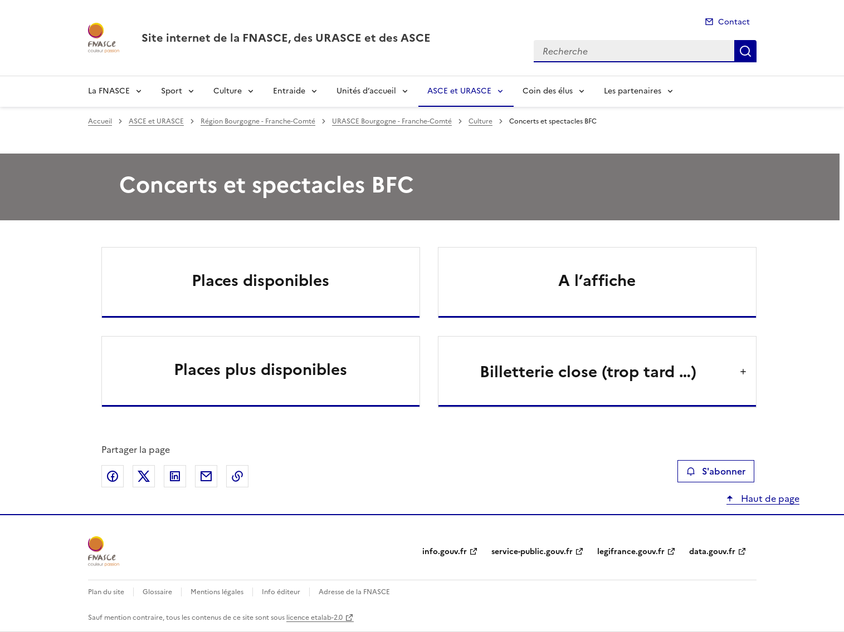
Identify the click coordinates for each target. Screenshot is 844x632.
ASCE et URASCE (459, 91)
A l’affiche (597, 280)
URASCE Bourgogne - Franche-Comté (392, 121)
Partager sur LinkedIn (175, 476)
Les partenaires (632, 91)
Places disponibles (260, 280)
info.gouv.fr (444, 551)
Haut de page (769, 498)
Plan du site (106, 592)
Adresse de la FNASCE (354, 592)
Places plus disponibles (260, 369)
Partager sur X (144, 476)
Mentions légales (217, 592)
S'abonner (715, 471)
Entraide (289, 91)
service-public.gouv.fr (532, 551)
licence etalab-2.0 (314, 618)
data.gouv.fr (712, 551)
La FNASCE (109, 91)
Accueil (100, 121)
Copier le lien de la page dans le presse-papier (237, 476)
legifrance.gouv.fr (631, 551)
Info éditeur (281, 592)
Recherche (745, 51)
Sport (171, 91)
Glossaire (157, 592)
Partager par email (206, 476)
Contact (734, 22)
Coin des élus (548, 91)
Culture (227, 91)
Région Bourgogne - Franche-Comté (258, 121)
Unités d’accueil (366, 91)
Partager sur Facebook (112, 476)
